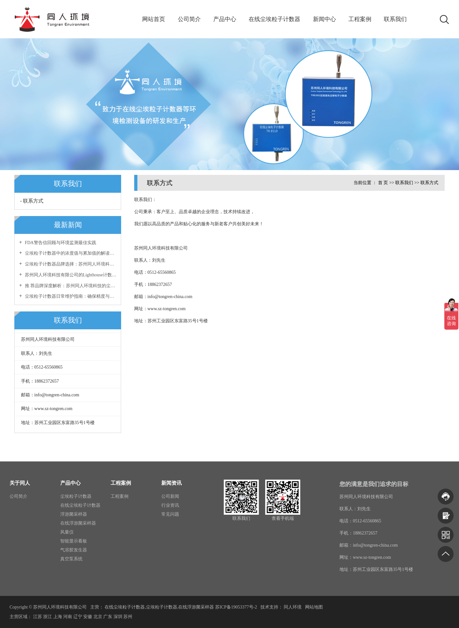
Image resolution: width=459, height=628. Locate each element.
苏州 (127, 616)
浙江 (47, 616)
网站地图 (314, 607)
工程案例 (359, 19)
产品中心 (224, 19)
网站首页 (153, 19)
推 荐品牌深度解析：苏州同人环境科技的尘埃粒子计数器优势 (70, 285)
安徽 (87, 616)
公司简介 (189, 19)
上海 (57, 616)
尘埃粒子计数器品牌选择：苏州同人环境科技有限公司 (70, 264)
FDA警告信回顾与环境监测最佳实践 (60, 242)
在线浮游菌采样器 (78, 523)
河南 (67, 616)
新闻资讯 (171, 483)
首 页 (383, 182)
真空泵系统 (71, 559)
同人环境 (293, 607)
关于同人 (20, 483)
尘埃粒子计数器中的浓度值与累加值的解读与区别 (70, 253)
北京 (97, 616)
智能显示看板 (73, 541)
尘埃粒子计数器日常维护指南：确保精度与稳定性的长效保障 (70, 296)
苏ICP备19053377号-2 (236, 607)
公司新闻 (170, 496)
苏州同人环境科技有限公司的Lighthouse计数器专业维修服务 (70, 275)
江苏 (37, 616)
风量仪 (67, 532)
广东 (107, 616)
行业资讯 (170, 505)
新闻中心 (324, 19)
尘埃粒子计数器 (75, 496)
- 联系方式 (31, 201)
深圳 (117, 616)
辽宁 (77, 616)
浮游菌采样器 (73, 514)
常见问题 (170, 514)
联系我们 (395, 19)
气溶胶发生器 (73, 550)
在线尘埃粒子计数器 (274, 19)
